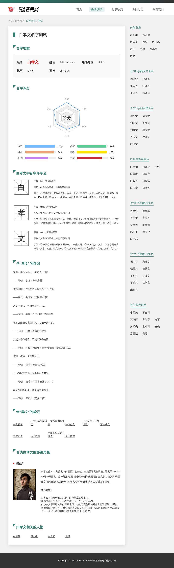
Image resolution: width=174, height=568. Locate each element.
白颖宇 (146, 173)
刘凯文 (134, 122)
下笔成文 (105, 424)
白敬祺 (134, 180)
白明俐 (134, 166)
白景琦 (134, 173)
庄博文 (146, 268)
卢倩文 (134, 136)
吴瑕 (144, 333)
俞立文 (146, 116)
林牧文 (146, 275)
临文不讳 (35, 436)
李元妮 (134, 312)
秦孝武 (146, 224)
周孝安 (134, 79)
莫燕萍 (134, 319)
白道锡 (146, 166)
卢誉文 (146, 136)
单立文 (146, 130)
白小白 (153, 49)
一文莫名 (18, 424)
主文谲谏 (70, 436)
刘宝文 (146, 122)
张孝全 (146, 79)
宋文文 (134, 289)
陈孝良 (146, 93)
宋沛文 (146, 261)
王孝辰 (134, 93)
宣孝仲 (146, 217)
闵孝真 (146, 210)
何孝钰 (134, 210)
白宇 (132, 49)
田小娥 (34, 536)
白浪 (157, 166)
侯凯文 (134, 116)
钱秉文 (134, 268)
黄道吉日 (158, 9)
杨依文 (134, 261)
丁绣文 (134, 282)
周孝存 (146, 231)
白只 (144, 42)
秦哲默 (134, 333)
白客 (142, 49)
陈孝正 (134, 231)
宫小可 (146, 326)
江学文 (146, 282)
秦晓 (157, 326)
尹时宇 (146, 319)
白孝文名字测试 (34, 20)
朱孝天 (134, 86)
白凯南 (134, 35)
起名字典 (117, 9)
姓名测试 (97, 9)
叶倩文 (134, 144)
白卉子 (134, 42)
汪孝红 (146, 86)
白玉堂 (134, 187)
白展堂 (146, 180)
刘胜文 (134, 130)
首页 (79, 9)
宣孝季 (134, 217)
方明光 (134, 326)
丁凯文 (134, 275)
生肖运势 (137, 9)
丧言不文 (18, 436)
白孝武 (51, 536)
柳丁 (157, 319)
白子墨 (156, 42)
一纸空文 (70, 424)
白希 (132, 56)
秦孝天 (134, 224)
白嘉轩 (16, 536)
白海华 (146, 187)
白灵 (67, 536)
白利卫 (146, 35)
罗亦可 (146, 312)
